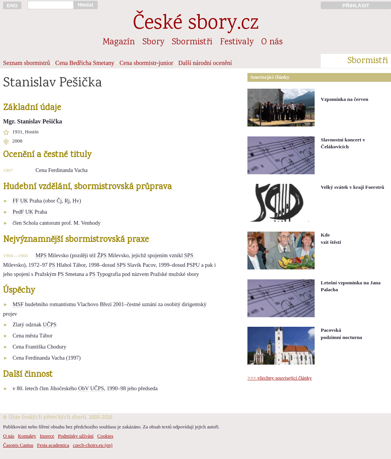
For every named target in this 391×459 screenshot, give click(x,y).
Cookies (105, 436)
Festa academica (53, 445)
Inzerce (47, 436)
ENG (12, 5)
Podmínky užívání (76, 436)
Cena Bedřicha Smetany (85, 63)
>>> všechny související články (279, 378)
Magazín (119, 42)
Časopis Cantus (18, 445)
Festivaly (237, 42)
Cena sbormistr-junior (146, 63)
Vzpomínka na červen (344, 99)
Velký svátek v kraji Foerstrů (352, 187)
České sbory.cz (196, 24)
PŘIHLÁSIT (356, 5)
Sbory (153, 42)
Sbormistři (192, 42)
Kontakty (27, 436)
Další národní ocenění (205, 63)
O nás (272, 42)
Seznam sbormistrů (26, 63)
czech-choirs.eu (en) (93, 445)
